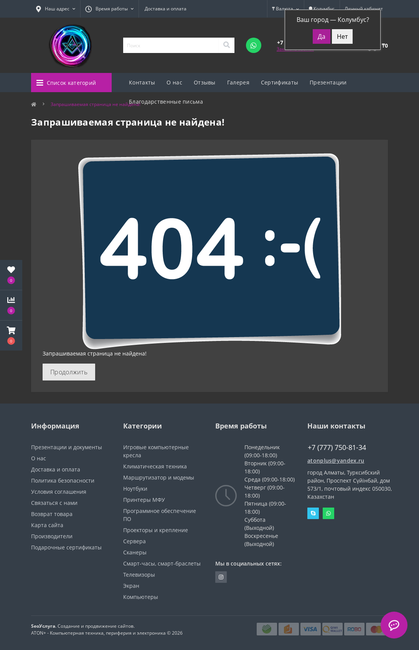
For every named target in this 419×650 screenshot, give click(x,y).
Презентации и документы (66, 447)
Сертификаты (279, 82)
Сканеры (135, 552)
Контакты (142, 82)
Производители (52, 536)
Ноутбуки (135, 488)
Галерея (238, 82)
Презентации (328, 82)
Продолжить (68, 372)
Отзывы (205, 82)
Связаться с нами (54, 502)
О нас (174, 82)
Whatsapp (328, 513)
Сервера (134, 541)
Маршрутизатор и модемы (158, 477)
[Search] (226, 45)
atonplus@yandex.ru (335, 460)
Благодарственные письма (166, 101)
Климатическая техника (155, 466)
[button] (11, 336)
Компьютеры (140, 596)
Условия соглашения (58, 491)
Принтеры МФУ (144, 499)
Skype (313, 513)
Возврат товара (52, 514)
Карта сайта (47, 525)
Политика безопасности (62, 480)
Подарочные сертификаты (66, 547)
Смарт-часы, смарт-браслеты (162, 563)
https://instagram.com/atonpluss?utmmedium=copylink (221, 577)
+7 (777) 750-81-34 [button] (337, 447)
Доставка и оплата (165, 8)
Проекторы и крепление (155, 530)
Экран (131, 585)
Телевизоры (139, 574)
